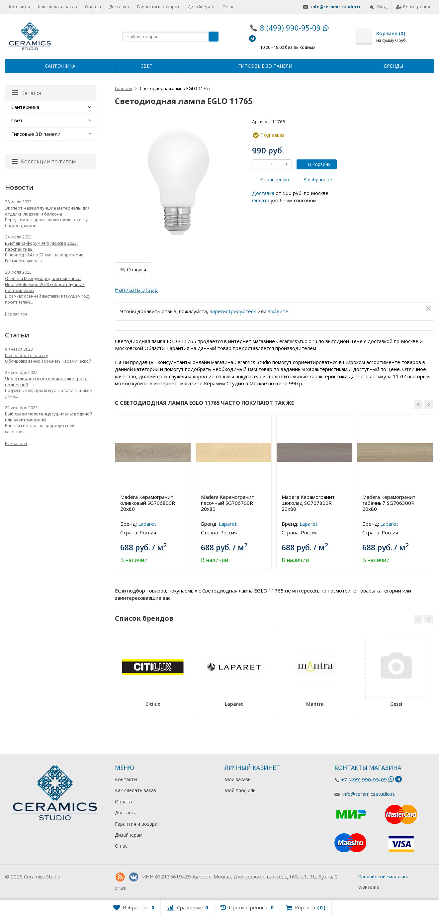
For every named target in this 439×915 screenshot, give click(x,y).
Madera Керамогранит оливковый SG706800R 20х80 (147, 503)
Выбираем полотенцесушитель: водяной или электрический (48, 417)
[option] (153, 491)
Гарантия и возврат (158, 7)
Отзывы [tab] (133, 269)
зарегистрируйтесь (233, 311)
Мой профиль (240, 790)
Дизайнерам (201, 7)
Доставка (119, 7)
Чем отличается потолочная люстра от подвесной (46, 382)
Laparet (147, 523)
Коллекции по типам (44, 161)
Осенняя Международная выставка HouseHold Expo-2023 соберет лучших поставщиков (45, 284)
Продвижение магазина (383, 876)
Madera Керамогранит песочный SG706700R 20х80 (227, 503)
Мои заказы (237, 779)
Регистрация (413, 7)
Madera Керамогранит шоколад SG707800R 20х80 (308, 503)
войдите (278, 311)
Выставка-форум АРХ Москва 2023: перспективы (41, 246)
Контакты (19, 7)
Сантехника (60, 66)
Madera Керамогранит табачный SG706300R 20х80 (388, 503)
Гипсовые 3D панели (265, 66)
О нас (228, 7)
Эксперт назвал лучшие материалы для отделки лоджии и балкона (47, 211)
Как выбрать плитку (26, 355)
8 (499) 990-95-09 (290, 28)
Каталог (27, 93)
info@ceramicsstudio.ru (336, 7)
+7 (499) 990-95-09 (364, 779)
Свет (146, 66)
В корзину (315, 164)
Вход (379, 7)
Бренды (393, 66)
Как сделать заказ (57, 7)
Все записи (16, 314)
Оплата (93, 7)
